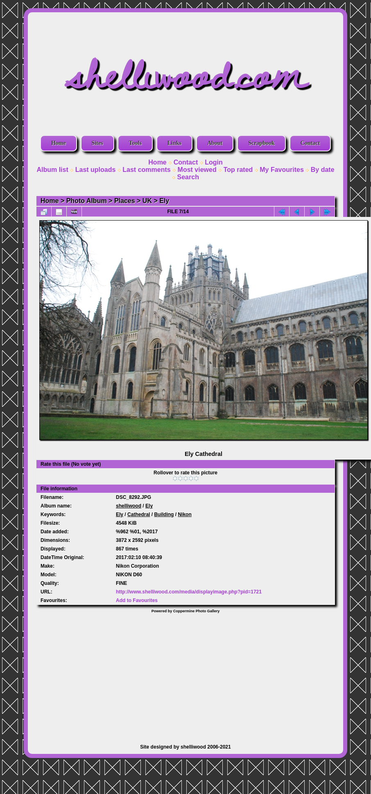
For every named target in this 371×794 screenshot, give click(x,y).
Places (124, 200)
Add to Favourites (137, 600)
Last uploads (95, 169)
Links (174, 143)
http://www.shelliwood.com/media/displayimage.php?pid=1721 (189, 592)
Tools (135, 143)
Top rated (238, 169)
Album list (52, 169)
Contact (310, 143)
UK (147, 200)
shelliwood (128, 506)
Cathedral (138, 514)
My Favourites (282, 169)
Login (214, 162)
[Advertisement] (185, 674)
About (214, 143)
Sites (97, 143)
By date (323, 169)
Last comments (146, 169)
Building (164, 514)
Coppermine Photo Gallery (196, 611)
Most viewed (197, 169)
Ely (164, 200)
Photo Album (86, 200)
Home (58, 143)
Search (188, 177)
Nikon (184, 514)
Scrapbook (261, 143)
